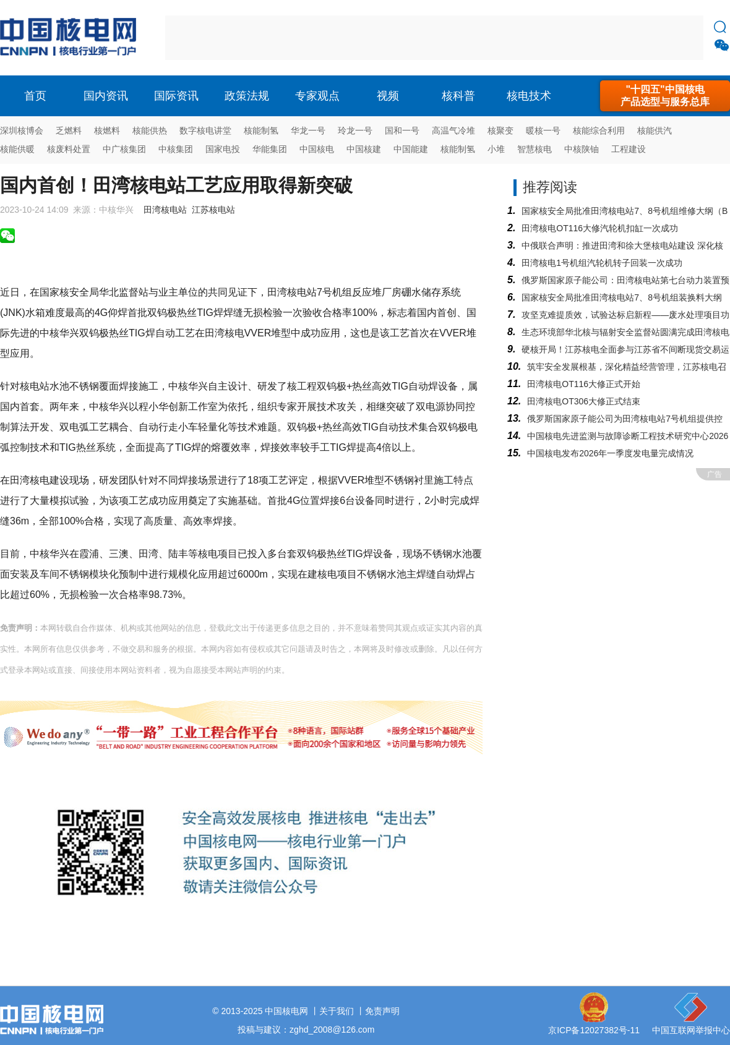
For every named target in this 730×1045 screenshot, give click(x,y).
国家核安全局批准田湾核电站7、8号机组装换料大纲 (622, 297)
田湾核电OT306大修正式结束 (583, 401)
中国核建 (363, 149)
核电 (71, 38)
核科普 (458, 96)
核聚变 (500, 130)
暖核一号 (543, 130)
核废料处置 (68, 149)
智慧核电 (534, 149)
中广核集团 (124, 149)
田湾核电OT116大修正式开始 (583, 384)
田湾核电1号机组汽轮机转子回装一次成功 (602, 263)
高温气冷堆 (453, 130)
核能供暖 (17, 149)
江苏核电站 (213, 210)
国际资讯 (176, 96)
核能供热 (149, 130)
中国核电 (316, 149)
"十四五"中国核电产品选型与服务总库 (665, 95)
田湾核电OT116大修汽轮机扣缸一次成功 (600, 228)
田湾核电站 (165, 210)
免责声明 (382, 1011)
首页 (35, 96)
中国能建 (410, 149)
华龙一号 (308, 130)
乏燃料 (69, 130)
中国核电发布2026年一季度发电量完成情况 (610, 453)
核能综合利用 (599, 130)
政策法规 (247, 96)
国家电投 (222, 149)
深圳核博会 (21, 130)
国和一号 (402, 130)
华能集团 (269, 149)
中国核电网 (286, 1011)
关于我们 (336, 1011)
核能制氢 (261, 130)
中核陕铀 (581, 149)
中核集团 (175, 149)
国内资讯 (106, 96)
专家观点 (317, 96)
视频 (388, 96)
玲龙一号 (355, 130)
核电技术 (529, 96)
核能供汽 (654, 130)
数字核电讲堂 (205, 130)
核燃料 (107, 130)
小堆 (496, 149)
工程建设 (628, 149)
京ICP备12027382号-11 (594, 1030)
